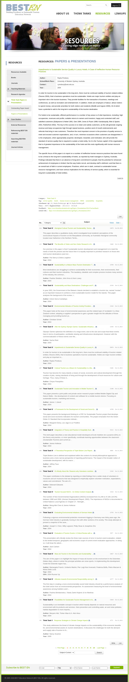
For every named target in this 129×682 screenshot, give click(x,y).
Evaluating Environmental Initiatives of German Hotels (73, 512)
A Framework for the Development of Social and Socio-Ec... (75, 409)
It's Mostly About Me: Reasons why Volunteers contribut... (74, 471)
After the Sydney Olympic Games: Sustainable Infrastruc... (75, 327)
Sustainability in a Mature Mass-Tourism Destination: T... (74, 265)
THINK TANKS (82, 13)
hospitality (99, 201)
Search (99, 652)
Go (64, 223)
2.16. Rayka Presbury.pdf (76, 203)
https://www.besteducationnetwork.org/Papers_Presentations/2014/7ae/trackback (73, 208)
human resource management (69, 201)
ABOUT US (62, 13)
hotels (56, 201)
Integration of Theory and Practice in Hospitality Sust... (73, 430)
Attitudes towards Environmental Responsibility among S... (75, 579)
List (120, 216)
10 (94, 648)
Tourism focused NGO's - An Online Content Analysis (73, 492)
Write (113, 643)
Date (118, 223)
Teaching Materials (16, 89)
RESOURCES (102, 13)
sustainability (90, 201)
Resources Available (18, 72)
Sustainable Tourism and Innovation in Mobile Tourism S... (75, 389)
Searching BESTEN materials (18, 140)
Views (112, 223)
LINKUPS (120, 13)
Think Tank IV (51, 198)
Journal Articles (17, 147)
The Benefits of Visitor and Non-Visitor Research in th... (74, 244)
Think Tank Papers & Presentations (17, 101)
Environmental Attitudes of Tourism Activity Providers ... (74, 306)
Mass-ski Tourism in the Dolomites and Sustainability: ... (74, 554)
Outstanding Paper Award (20, 108)
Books (13, 78)
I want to (120, 178)
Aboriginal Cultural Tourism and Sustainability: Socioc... (74, 228)
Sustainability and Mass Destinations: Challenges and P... (74, 285)
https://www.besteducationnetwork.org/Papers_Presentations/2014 (69, 211)
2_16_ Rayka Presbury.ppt (57, 203)
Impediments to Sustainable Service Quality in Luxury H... (75, 347)
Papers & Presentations (19, 114)
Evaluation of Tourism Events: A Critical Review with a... (74, 533)
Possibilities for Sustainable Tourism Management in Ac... (74, 600)
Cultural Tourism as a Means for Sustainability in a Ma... (74, 368)
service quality (47, 201)
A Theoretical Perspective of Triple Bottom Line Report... (74, 451)
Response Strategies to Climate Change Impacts (71, 620)
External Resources (18, 125)
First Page (61, 648)
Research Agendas (18, 94)
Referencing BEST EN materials (19, 132)
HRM (82, 201)
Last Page (100, 648)
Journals (14, 83)
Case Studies (14, 119)
